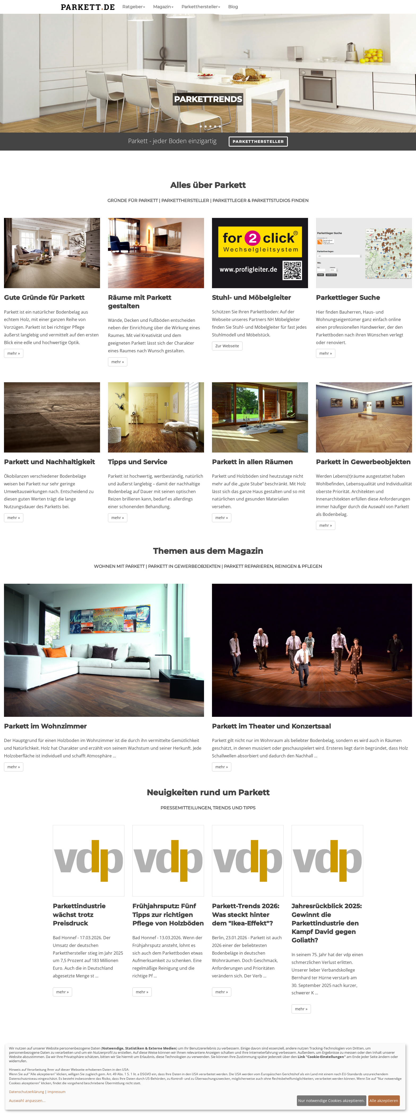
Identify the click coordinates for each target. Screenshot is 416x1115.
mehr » (13, 353)
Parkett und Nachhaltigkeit (49, 462)
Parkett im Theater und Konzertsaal (271, 726)
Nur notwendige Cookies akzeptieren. (331, 1100)
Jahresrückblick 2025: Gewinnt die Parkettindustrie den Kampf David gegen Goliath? (327, 923)
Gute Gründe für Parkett (44, 297)
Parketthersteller (200, 6)
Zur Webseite (227, 345)
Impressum (56, 1091)
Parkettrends (208, 99)
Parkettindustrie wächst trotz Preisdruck (79, 914)
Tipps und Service (137, 462)
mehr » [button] (62, 991)
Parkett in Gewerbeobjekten (363, 462)
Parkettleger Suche (348, 297)
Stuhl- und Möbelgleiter (251, 297)
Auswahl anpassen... (27, 1100)
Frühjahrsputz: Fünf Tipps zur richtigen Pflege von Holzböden (168, 914)
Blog (233, 6)
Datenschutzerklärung (26, 1091)
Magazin (163, 6)
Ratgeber (133, 6)
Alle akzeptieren (384, 1100)
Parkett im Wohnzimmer (45, 726)
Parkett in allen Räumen (252, 462)
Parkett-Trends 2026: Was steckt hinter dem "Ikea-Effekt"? (245, 914)
